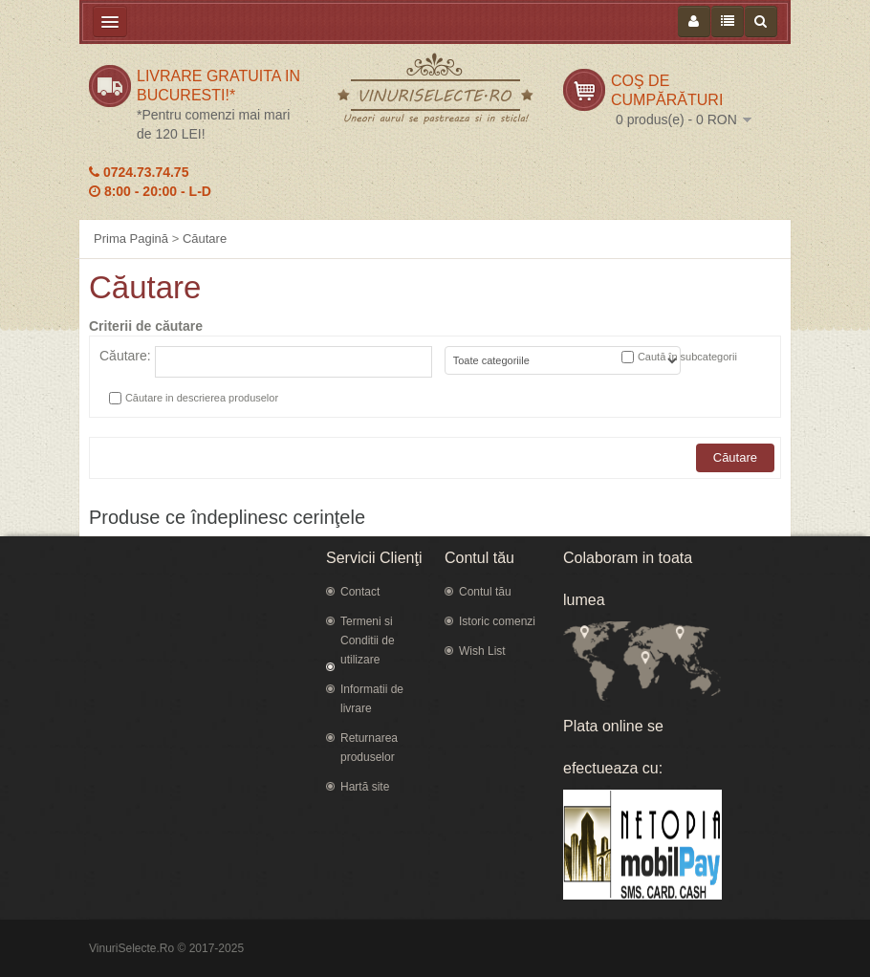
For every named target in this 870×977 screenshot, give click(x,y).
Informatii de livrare (371, 699)
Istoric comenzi (497, 621)
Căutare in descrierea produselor (201, 397)
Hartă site (364, 786)
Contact (360, 591)
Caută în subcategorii (687, 356)
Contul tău (485, 591)
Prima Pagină (131, 238)
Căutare (205, 238)
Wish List (482, 651)
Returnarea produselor (369, 747)
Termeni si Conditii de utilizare (367, 640)
